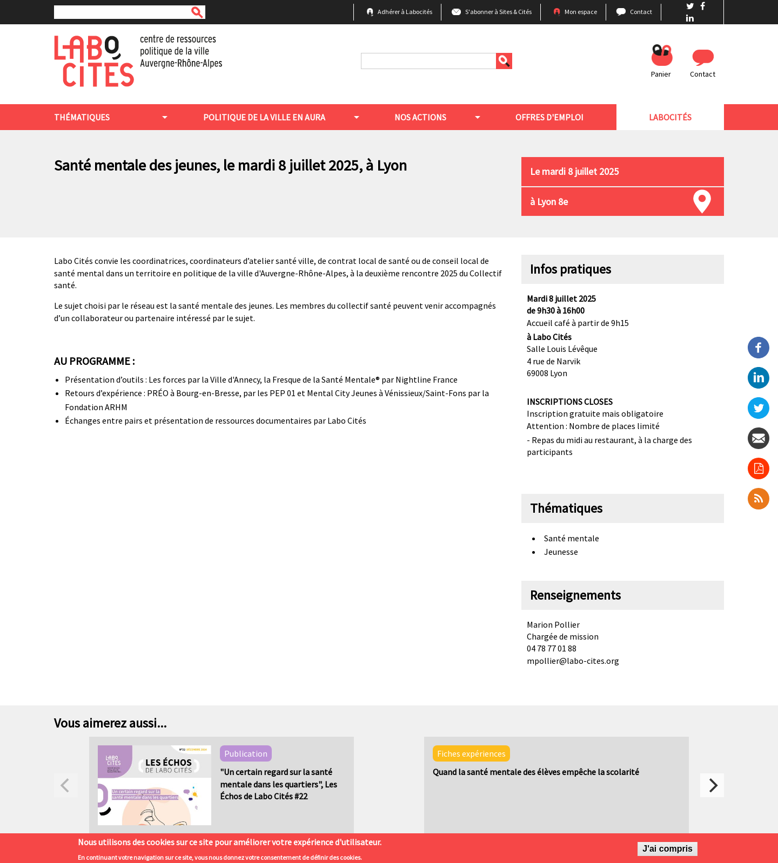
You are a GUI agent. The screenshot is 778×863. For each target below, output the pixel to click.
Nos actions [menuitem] (420, 117)
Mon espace (581, 12)
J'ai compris (667, 850)
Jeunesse (561, 551)
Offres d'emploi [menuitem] (549, 117)
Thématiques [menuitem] (82, 117)
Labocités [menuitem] (670, 117)
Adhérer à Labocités (405, 12)
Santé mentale (571, 538)
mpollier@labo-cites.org (573, 660)
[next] (712, 785)
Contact (641, 12)
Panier (661, 74)
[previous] (66, 785)
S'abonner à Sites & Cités (498, 12)
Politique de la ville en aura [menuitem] (264, 117)
